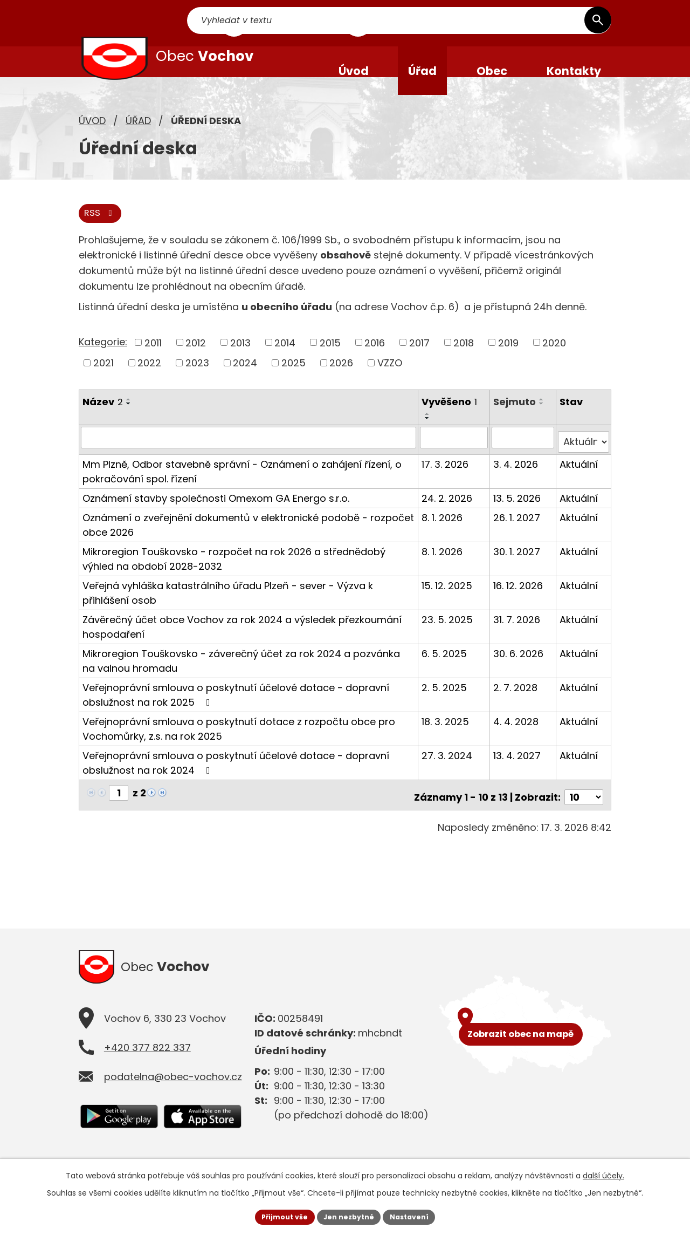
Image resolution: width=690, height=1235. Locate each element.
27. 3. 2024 (448, 769)
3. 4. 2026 (516, 478)
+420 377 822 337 (147, 1062)
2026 (341, 381)
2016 (374, 362)
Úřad (138, 138)
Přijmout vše (277, 1215)
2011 (153, 362)
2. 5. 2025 (445, 701)
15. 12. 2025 (448, 599)
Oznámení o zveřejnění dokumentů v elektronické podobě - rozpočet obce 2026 (248, 539)
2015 (330, 362)
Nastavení (416, 1215)
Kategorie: (103, 360)
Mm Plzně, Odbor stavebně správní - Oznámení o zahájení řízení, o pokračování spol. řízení (242, 486)
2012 (195, 362)
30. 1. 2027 (517, 565)
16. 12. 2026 (519, 599)
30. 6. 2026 (519, 667)
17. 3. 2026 (446, 478)
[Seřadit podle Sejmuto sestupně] (543, 422)
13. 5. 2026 (518, 512)
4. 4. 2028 (517, 735)
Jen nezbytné (349, 1215)
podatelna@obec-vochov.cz (173, 1091)
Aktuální (579, 478)
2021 (103, 381)
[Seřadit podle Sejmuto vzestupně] (543, 418)
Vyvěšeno (450, 420)
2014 (284, 362)
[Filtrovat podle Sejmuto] (524, 456)
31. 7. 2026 (517, 633)
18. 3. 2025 (446, 735)
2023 (197, 381)
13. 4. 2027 (518, 769)
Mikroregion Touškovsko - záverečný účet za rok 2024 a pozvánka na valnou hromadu (248, 675)
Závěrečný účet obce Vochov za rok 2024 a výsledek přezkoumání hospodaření (242, 641)
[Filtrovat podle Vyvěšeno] (454, 456)
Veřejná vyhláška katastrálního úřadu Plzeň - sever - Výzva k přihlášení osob (227, 607)
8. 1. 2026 (443, 531)
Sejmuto (515, 420)
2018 (463, 362)
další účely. (603, 1173)
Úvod (92, 138)
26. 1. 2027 (517, 531)
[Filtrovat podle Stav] (583, 456)
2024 (245, 381)
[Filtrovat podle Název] (249, 456)
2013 (240, 362)
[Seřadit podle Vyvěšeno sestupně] (428, 437)
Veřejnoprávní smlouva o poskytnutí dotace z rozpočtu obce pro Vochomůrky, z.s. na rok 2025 (238, 743)
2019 (508, 362)
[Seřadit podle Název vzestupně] (129, 418)
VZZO (389, 381)
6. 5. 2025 (445, 667)
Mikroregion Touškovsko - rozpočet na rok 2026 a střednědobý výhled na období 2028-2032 (233, 573)
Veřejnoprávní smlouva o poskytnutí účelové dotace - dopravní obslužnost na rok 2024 (235, 777)
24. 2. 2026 (448, 512)
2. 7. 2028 (516, 701)
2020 (554, 362)
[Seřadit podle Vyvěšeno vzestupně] (428, 433)
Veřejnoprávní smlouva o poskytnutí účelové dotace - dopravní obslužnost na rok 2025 (235, 709)
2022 (149, 381)
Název (102, 420)
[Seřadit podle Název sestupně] (129, 422)
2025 (293, 381)
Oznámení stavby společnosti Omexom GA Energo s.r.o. (215, 512)
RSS (102, 231)
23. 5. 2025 (448, 633)
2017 (419, 362)
